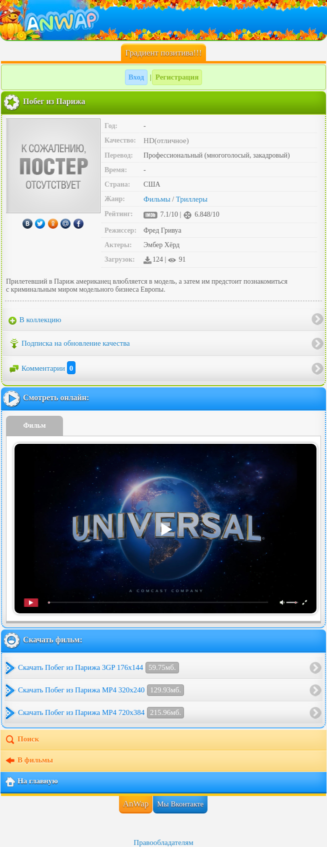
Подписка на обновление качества (69, 344)
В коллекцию (35, 320)
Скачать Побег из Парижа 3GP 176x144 (98, 667)
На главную (31, 782)
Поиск (21, 740)
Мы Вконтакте (180, 804)
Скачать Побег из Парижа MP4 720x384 (101, 712)
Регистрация (177, 77)
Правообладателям (163, 842)
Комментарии (42, 368)
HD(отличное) (166, 141)
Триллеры (192, 199)
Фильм (35, 425)
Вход (136, 77)
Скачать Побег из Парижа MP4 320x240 (101, 690)
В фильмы (28, 761)
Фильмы (157, 199)
